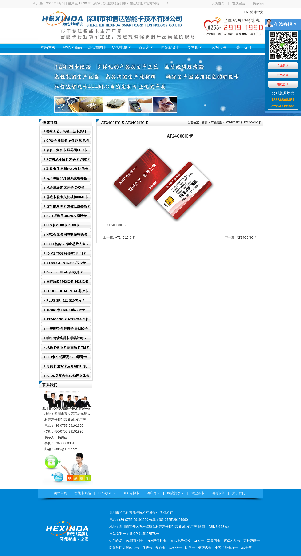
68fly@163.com (65, 449)
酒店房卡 (145, 47)
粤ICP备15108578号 (144, 534)
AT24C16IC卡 (125, 237)
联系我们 (259, 3)
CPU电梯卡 (121, 47)
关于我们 (243, 47)
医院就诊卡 (170, 47)
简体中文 (256, 12)
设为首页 (218, 3)
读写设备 (219, 47)
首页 (204, 122)
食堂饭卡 (194, 47)
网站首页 (47, 47)
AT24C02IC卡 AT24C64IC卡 (243, 122)
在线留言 (238, 3)
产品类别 (216, 122)
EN (246, 12)
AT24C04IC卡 (247, 237)
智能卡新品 (72, 47)
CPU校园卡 (97, 47)
